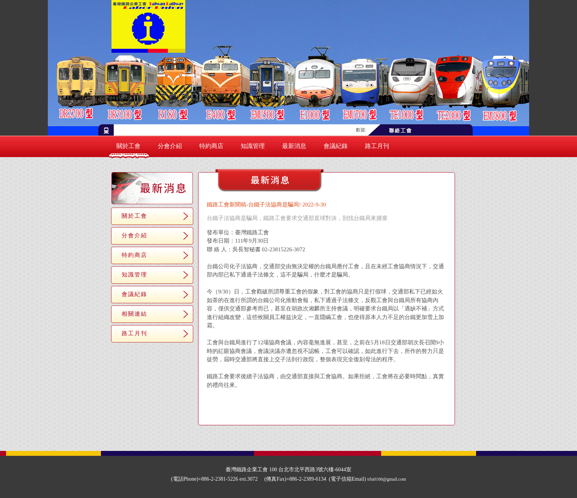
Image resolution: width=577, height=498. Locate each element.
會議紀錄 (336, 146)
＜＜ (300, 413)
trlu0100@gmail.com (386, 479)
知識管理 (253, 146)
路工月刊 (377, 146)
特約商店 (211, 146)
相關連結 (134, 313)
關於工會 (128, 146)
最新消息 (294, 146)
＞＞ (353, 413)
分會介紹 (170, 146)
